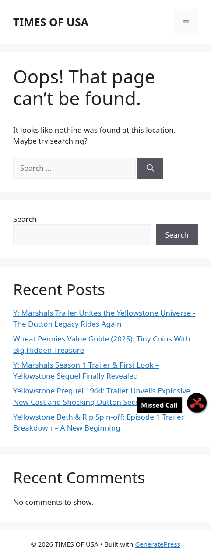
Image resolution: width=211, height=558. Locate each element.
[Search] (150, 168)
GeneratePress (157, 544)
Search (25, 219)
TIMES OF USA (50, 21)
